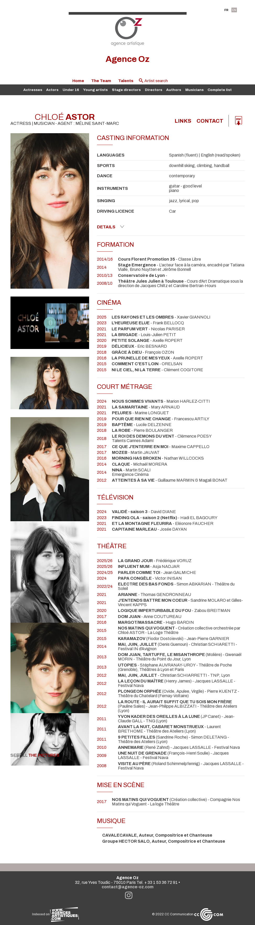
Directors (153, 90)
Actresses (32, 90)
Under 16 (71, 90)
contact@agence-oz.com (128, 887)
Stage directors (126, 90)
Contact (210, 121)
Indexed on (55, 914)
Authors (173, 90)
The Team (101, 80)
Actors (52, 90)
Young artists (95, 90)
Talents (125, 80)
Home (78, 80)
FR (226, 10)
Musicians (194, 90)
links (183, 121)
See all (39, 755)
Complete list (220, 90)
